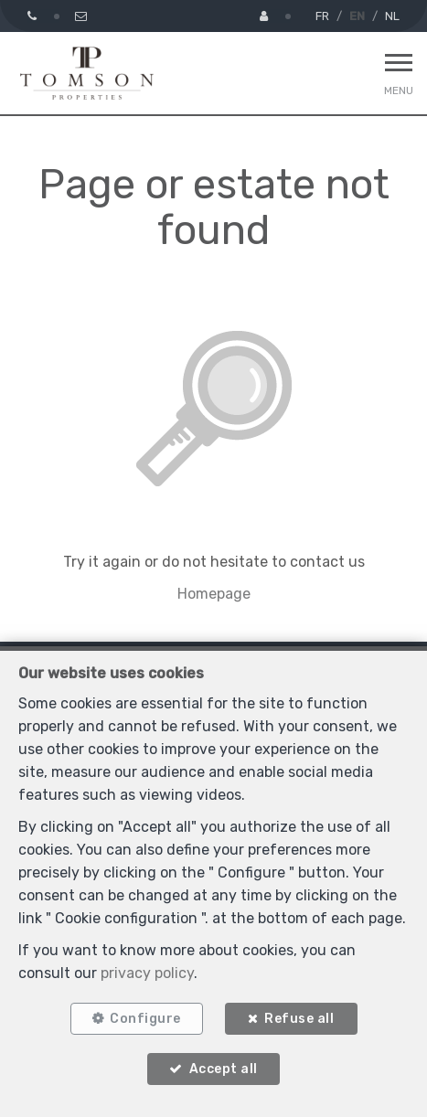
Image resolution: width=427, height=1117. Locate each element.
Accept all (223, 1069)
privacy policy (147, 973)
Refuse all (299, 1019)
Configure (145, 1019)
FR (322, 16)
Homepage (214, 593)
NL (392, 16)
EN (357, 16)
